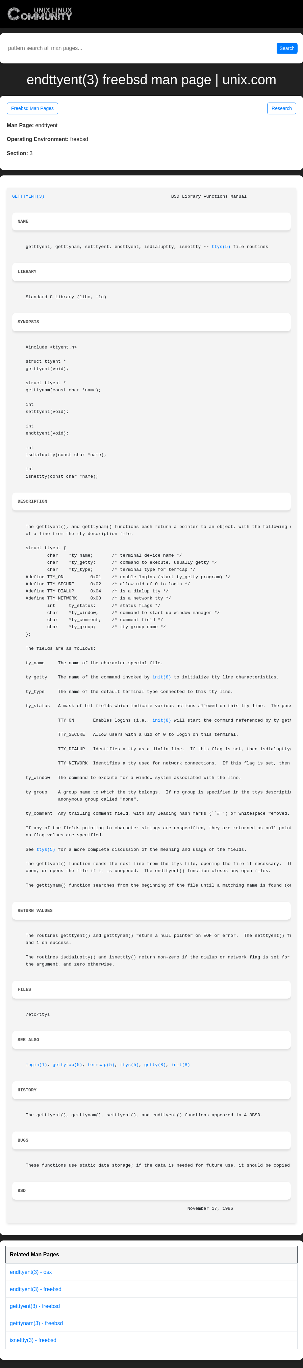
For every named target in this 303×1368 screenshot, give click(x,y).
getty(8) (155, 1064)
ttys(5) (221, 246)
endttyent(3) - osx (31, 1272)
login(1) (36, 1064)
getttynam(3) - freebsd (36, 1323)
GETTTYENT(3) (28, 196)
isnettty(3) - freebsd (33, 1340)
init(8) (161, 677)
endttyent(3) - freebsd (35, 1289)
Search (287, 48)
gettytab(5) (67, 1064)
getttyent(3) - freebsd (35, 1306)
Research (282, 108)
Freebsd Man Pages (32, 108)
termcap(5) (101, 1064)
